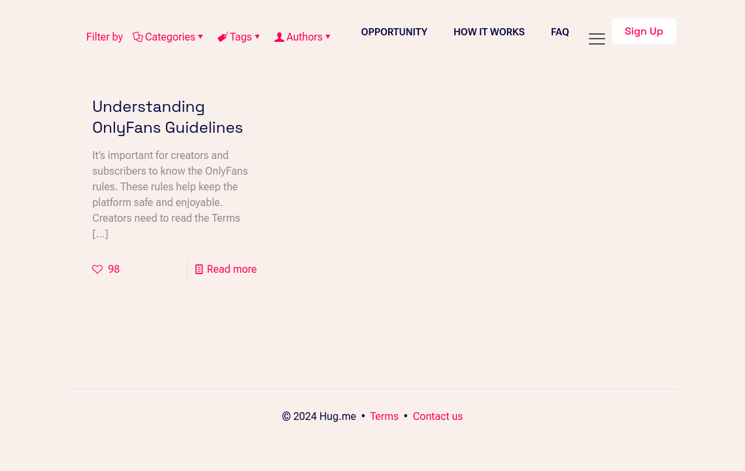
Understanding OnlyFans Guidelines (167, 116)
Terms (384, 416)
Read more (232, 269)
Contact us (438, 416)
